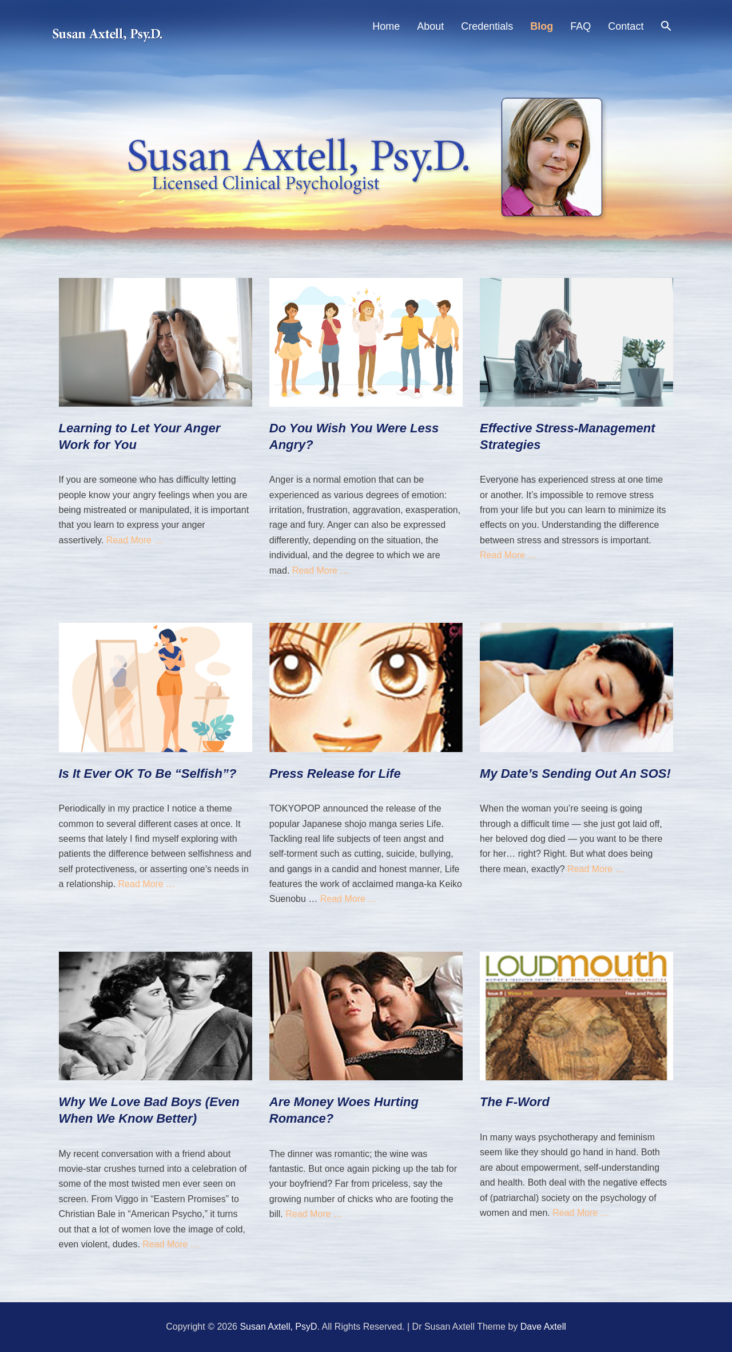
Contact (625, 26)
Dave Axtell (543, 1326)
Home (386, 26)
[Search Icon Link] (666, 28)
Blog (541, 26)
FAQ (580, 26)
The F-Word (515, 1102)
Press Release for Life (335, 773)
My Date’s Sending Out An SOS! (575, 773)
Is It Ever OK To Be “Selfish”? (148, 773)
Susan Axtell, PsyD (278, 1326)
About (430, 26)
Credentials (487, 26)
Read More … (135, 540)
